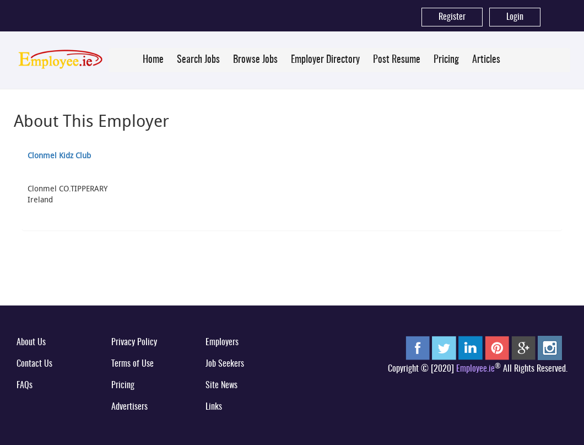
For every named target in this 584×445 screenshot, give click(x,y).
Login (514, 17)
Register (452, 17)
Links (214, 407)
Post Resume (396, 60)
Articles (486, 60)
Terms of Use (132, 364)
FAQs (25, 385)
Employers (222, 342)
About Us (31, 342)
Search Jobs (198, 60)
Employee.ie (475, 368)
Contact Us (34, 364)
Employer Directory (325, 60)
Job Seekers (225, 364)
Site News (221, 385)
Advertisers (129, 407)
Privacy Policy (134, 342)
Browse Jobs (255, 60)
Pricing (446, 60)
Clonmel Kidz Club (59, 155)
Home (153, 60)
